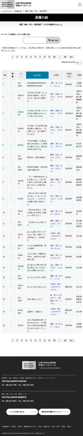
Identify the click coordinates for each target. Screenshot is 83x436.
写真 (39, 426)
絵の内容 (37, 75)
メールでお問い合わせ (16, 412)
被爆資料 (6, 426)
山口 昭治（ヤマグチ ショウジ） (56, 267)
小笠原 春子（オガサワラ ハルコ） (56, 236)
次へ (71, 57)
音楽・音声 (56, 426)
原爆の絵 (18, 11)
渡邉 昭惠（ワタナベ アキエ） (56, 182)
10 (54, 57)
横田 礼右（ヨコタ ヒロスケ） (56, 157)
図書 (63, 426)
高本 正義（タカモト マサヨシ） (56, 96)
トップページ (6, 11)
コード (21, 75)
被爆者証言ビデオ (30, 426)
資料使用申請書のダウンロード (52, 412)
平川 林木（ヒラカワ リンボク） (56, 198)
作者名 (56, 75)
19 (65, 57)
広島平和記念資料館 (47, 4)
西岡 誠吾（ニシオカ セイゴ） (56, 223)
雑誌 (68, 426)
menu (79, 5)
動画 (19, 426)
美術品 (13, 426)
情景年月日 (69, 75)
